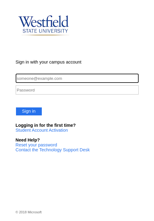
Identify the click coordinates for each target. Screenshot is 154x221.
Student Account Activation (42, 130)
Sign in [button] (29, 111)
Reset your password (36, 144)
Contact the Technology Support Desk (53, 149)
